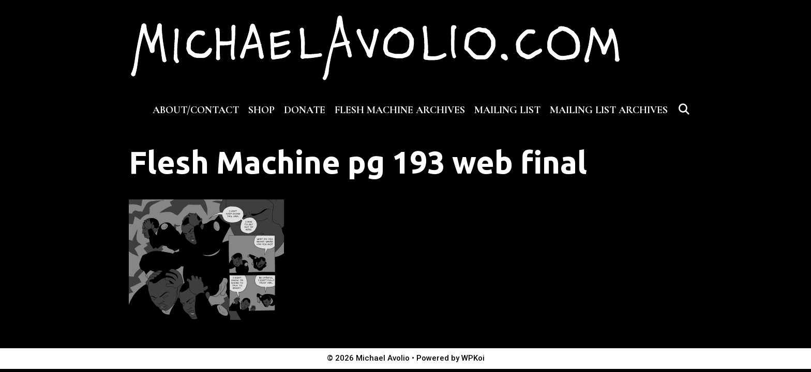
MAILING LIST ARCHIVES (609, 110)
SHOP (261, 110)
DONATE (304, 110)
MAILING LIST (507, 110)
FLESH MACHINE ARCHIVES (400, 110)
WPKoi (473, 358)
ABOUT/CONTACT (196, 110)
